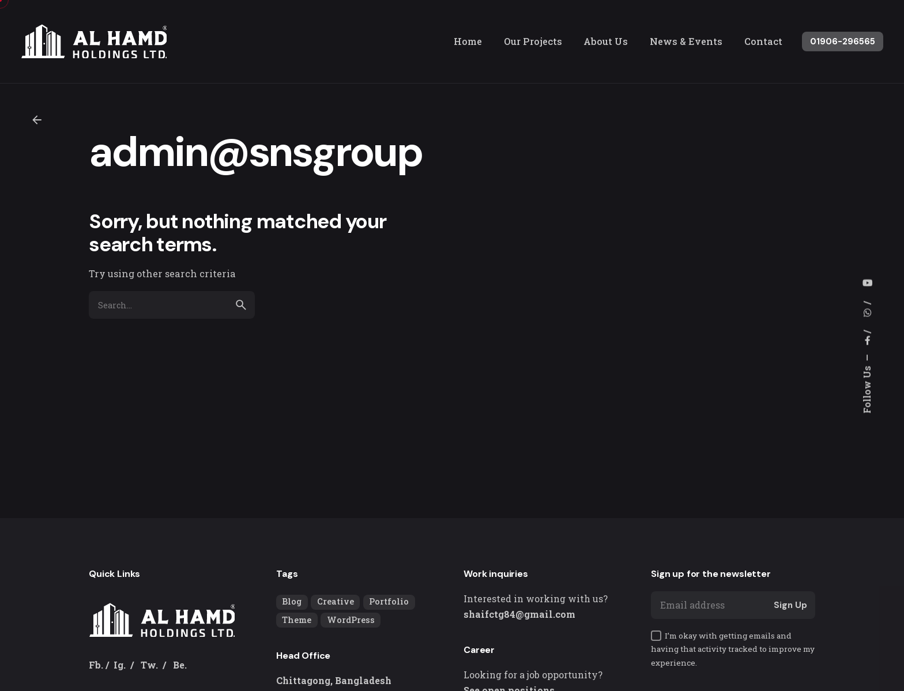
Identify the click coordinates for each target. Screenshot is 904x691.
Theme (296, 619)
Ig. (120, 665)
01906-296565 (842, 41)
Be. (180, 665)
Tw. (149, 665)
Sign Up (790, 605)
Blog (292, 601)
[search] (241, 305)
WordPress (351, 619)
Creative (335, 601)
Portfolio (389, 601)
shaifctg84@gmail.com (519, 614)
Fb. (96, 665)
